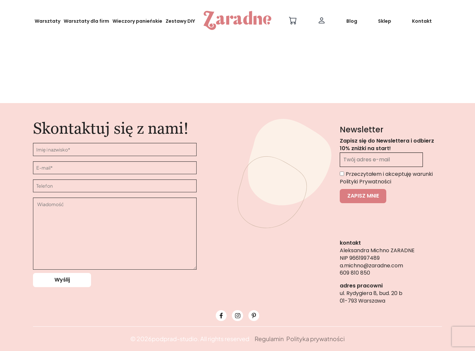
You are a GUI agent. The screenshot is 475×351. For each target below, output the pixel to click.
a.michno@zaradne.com (371, 265)
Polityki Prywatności (365, 181)
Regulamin (269, 338)
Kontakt (422, 21)
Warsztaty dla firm (86, 21)
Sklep (384, 21)
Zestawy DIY (180, 21)
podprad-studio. (175, 338)
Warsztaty (47, 21)
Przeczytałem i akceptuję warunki (386, 177)
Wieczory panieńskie (137, 21)
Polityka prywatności (315, 338)
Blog (351, 21)
